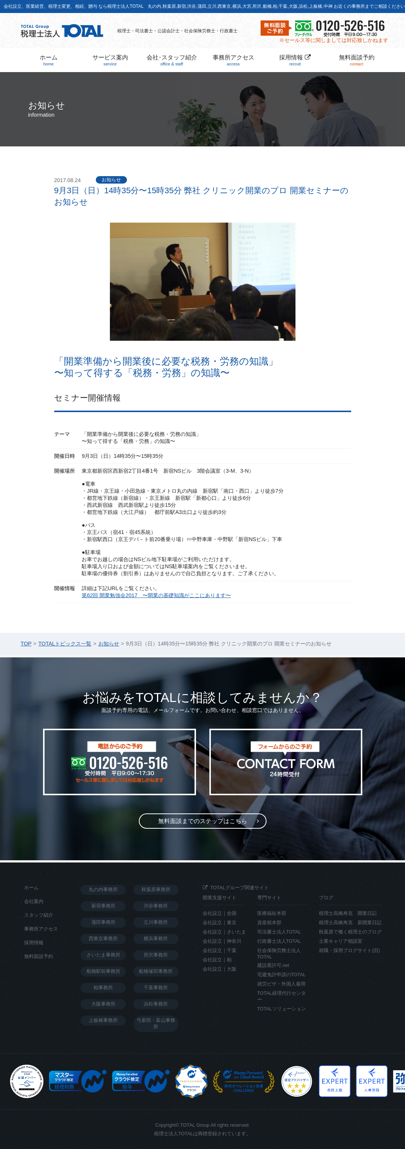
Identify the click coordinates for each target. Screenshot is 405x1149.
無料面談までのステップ (202, 821)
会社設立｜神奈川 (222, 941)
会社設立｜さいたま (224, 932)
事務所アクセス (233, 60)
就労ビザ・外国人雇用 (281, 984)
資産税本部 (269, 922)
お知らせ (111, 179)
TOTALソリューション (281, 1009)
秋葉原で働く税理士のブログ (350, 932)
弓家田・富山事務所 (156, 1023)
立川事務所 (156, 922)
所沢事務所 (156, 955)
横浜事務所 (156, 938)
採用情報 (295, 60)
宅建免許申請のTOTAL (281, 974)
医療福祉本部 (271, 913)
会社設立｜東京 (219, 922)
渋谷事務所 (156, 906)
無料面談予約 (357, 60)
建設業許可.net (273, 965)
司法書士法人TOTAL (279, 932)
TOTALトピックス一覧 (64, 644)
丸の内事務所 (103, 889)
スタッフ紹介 (38, 915)
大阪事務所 (103, 1004)
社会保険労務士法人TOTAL (279, 953)
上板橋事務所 (103, 1020)
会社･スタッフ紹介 (172, 60)
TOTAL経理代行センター (281, 996)
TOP (26, 644)
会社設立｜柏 (217, 959)
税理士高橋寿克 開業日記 (348, 913)
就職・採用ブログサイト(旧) (349, 950)
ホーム (48, 60)
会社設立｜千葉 (219, 950)
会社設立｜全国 (219, 913)
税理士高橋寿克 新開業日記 (350, 922)
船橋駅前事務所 (103, 971)
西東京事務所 (103, 938)
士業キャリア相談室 (340, 941)
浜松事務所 (156, 1004)
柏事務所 (103, 987)
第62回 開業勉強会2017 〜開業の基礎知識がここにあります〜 (156, 595)
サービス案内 (110, 60)
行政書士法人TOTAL (279, 941)
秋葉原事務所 (155, 889)
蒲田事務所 (103, 922)
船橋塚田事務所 (156, 971)
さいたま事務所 (103, 955)
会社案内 (33, 901)
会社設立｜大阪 (219, 969)
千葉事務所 (156, 987)
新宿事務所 (103, 906)
